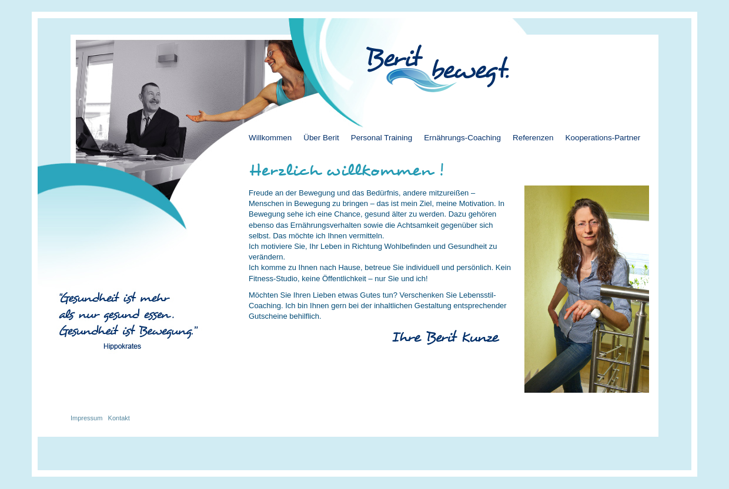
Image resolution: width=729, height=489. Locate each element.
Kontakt (119, 417)
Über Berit (321, 137)
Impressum (86, 417)
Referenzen (533, 137)
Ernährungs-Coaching (462, 137)
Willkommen (270, 137)
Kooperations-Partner (602, 137)
